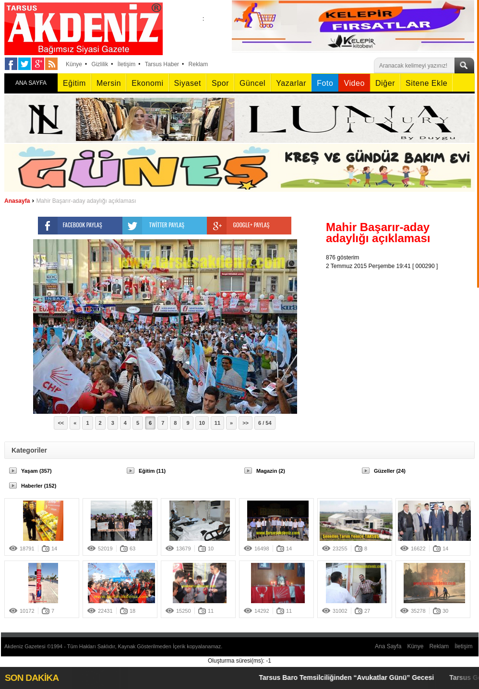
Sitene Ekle (426, 83)
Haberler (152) (38, 486)
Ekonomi (147, 83)
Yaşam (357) (36, 471)
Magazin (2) (270, 471)
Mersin (108, 83)
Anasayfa (17, 201)
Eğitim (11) (152, 471)
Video (354, 83)
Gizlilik (100, 64)
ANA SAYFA (31, 83)
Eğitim (74, 83)
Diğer (385, 83)
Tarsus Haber (162, 64)
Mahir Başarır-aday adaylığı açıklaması (86, 201)
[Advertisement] (390, 318)
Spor (220, 83)
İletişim (126, 64)
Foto (325, 83)
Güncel (252, 83)
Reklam (198, 64)
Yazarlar (291, 83)
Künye (74, 64)
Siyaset (187, 83)
